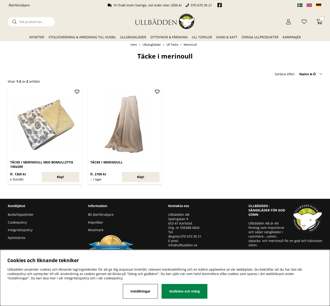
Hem (133, 44)
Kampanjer (292, 37)
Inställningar (140, 291)
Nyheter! (36, 37)
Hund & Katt (226, 37)
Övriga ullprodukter (260, 37)
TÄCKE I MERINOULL (106, 162)
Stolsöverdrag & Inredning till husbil (82, 37)
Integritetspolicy (20, 230)
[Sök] (31, 21)
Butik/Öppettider (21, 214)
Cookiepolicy (17, 222)
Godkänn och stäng (184, 291)
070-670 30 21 (201, 5)
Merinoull (190, 44)
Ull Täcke (172, 44)
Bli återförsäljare (101, 214)
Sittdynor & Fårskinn (169, 37)
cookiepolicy (113, 278)
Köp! (60, 177)
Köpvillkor (95, 222)
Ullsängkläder (133, 37)
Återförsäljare (19, 5)
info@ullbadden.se (182, 245)
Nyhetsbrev (16, 238)
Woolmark (95, 230)
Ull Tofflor (202, 37)
